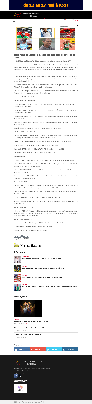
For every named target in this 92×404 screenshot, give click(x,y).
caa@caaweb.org (19, 373)
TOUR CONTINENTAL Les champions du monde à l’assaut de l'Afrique (42, 277)
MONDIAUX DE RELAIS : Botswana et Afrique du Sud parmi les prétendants (43, 268)
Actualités (25, 256)
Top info (24, 266)
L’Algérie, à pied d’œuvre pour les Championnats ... (29, 334)
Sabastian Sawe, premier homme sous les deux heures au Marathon (42, 259)
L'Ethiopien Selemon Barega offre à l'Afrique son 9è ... (29, 328)
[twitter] (46, 18)
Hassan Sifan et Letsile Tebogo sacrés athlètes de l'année (31, 321)
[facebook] (44, 18)
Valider (77, 26)
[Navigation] (15, 21)
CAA (27, 324)
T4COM (43, 402)
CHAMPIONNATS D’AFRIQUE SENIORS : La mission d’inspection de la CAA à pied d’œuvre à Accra (49, 287)
